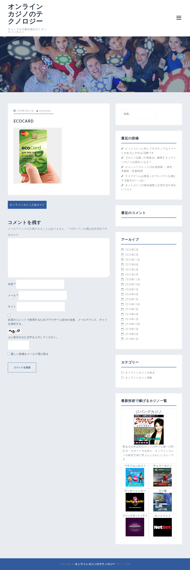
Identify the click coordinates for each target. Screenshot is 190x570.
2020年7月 (132, 289)
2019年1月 (132, 319)
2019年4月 (132, 314)
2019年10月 (132, 304)
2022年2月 (132, 254)
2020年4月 (132, 294)
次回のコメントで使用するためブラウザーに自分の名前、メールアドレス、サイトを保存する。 (57, 322)
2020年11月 (132, 279)
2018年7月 (132, 329)
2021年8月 (132, 264)
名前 (11, 284)
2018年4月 (132, 334)
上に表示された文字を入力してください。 (33, 337)
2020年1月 (132, 299)
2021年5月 (132, 269)
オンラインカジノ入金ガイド (27, 204)
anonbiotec (45, 111)
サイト (12, 306)
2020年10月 (132, 284)
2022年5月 (132, 249)
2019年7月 (132, 309)
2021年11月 (132, 259)
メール (13, 295)
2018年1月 (132, 338)
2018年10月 (132, 324)
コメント (13, 234)
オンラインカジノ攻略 (138, 377)
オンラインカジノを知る (140, 372)
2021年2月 (132, 274)
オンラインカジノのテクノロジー (25, 14)
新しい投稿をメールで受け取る (30, 353)
